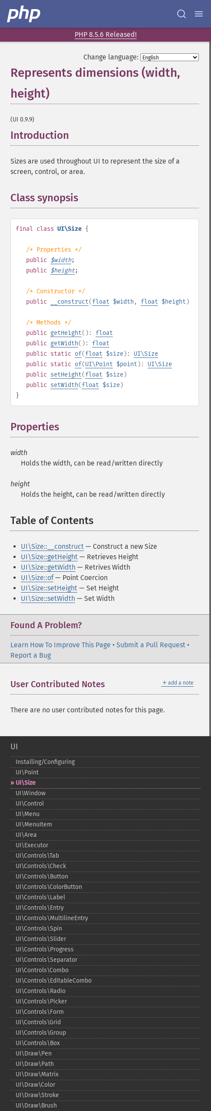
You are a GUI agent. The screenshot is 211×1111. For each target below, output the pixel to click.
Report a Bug (30, 655)
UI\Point (99, 364)
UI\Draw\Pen (34, 1053)
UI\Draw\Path (35, 1064)
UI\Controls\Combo (42, 970)
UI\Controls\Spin (39, 928)
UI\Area (26, 835)
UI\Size (146, 353)
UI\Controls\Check (41, 866)
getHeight (66, 333)
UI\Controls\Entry (40, 907)
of (78, 353)
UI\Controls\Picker (41, 1001)
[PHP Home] (24, 14)
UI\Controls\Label (40, 897)
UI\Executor (32, 845)
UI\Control (30, 803)
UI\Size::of (37, 578)
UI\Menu (28, 814)
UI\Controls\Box (38, 1043)
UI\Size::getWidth (48, 567)
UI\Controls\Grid (38, 1022)
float (100, 301)
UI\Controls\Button (42, 876)
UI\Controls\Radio (41, 991)
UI (14, 746)
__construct (69, 301)
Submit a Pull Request (150, 645)
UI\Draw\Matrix (37, 1074)
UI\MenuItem (34, 824)
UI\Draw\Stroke (37, 1095)
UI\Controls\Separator (46, 960)
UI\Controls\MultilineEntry (52, 918)
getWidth (64, 343)
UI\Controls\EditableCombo (54, 980)
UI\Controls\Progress (45, 949)
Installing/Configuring (45, 762)
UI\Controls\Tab (37, 855)
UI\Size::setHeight (49, 588)
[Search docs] (181, 14)
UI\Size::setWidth (48, 598)
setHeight (66, 374)
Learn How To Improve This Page (60, 645)
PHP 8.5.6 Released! (106, 34)
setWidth (64, 385)
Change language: (110, 57)
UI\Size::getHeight (49, 557)
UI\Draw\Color (35, 1084)
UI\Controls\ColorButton (49, 887)
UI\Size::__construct (52, 546)
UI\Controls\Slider (41, 939)
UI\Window (31, 793)
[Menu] (199, 14)
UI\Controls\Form (40, 1012)
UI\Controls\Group (41, 1032)
